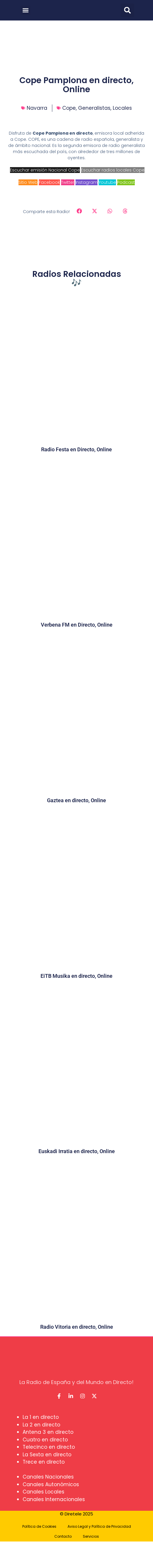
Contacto (63, 1536)
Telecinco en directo (49, 1446)
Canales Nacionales (48, 1476)
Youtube (107, 182)
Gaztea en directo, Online (76, 800)
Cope (69, 108)
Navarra (37, 108)
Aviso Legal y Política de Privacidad (99, 1526)
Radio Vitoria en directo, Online (76, 1327)
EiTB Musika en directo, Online (76, 976)
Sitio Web (28, 182)
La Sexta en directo (47, 1454)
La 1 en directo (41, 1417)
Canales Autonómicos (51, 1484)
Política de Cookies (39, 1526)
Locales (122, 108)
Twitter (67, 182)
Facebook (49, 182)
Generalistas (94, 108)
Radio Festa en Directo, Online (76, 449)
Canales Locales (43, 1491)
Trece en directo (44, 1461)
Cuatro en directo (45, 1439)
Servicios (91, 1536)
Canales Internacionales (54, 1499)
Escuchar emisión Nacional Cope (45, 170)
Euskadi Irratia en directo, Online (76, 1151)
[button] (25, 10)
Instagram (86, 182)
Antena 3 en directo (48, 1432)
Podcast (126, 182)
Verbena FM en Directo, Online (76, 625)
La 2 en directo (41, 1424)
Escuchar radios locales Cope (112, 170)
